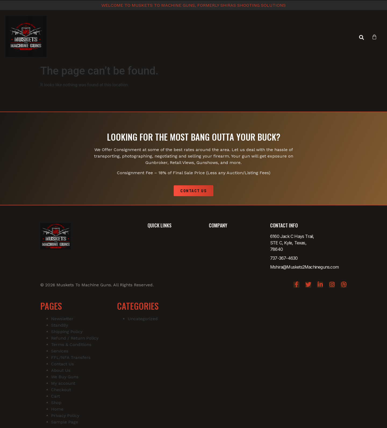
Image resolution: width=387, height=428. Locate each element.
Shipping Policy (67, 331)
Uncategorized (143, 318)
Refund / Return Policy (74, 338)
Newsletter (62, 318)
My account (63, 383)
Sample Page (64, 422)
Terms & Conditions (71, 344)
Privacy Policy (65, 415)
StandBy (59, 325)
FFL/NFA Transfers (71, 357)
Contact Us (62, 363)
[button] (361, 37)
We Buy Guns (64, 376)
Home (57, 409)
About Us (60, 370)
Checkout (61, 389)
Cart (55, 396)
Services (59, 351)
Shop (56, 402)
